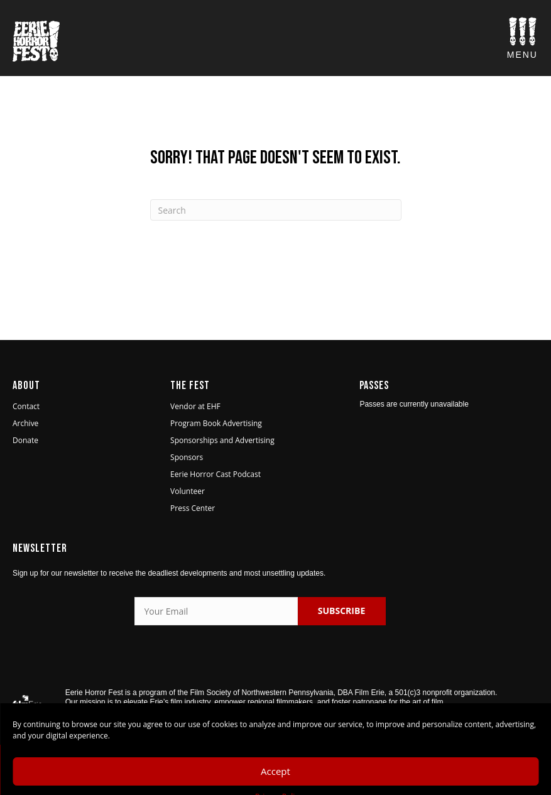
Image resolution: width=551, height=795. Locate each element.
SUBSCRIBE (341, 611)
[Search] (275, 210)
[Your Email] (216, 611)
